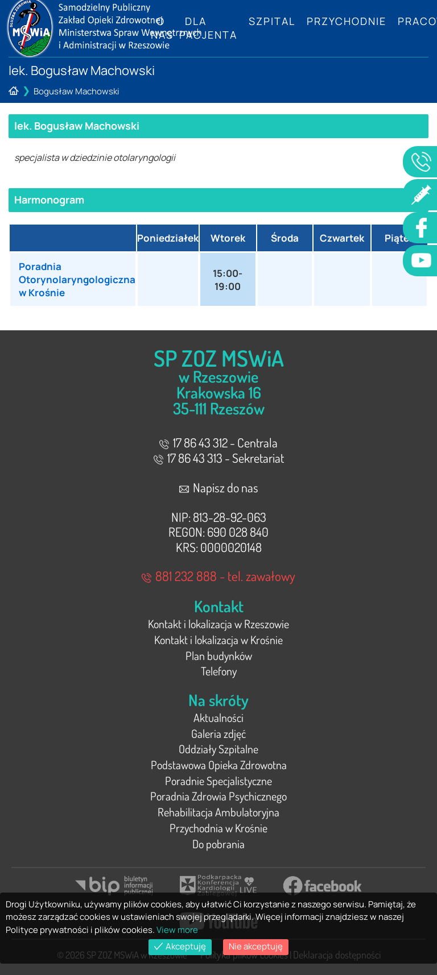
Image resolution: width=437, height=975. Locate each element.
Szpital (272, 21)
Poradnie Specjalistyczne (218, 780)
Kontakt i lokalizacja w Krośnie (218, 639)
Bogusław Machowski (76, 91)
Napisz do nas (218, 487)
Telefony (219, 670)
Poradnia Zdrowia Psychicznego (218, 796)
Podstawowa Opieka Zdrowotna (219, 764)
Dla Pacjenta (208, 28)
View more (177, 930)
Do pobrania (218, 843)
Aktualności (218, 717)
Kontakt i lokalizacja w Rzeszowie (218, 623)
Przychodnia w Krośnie (218, 827)
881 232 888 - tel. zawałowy (218, 575)
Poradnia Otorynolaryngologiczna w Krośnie (77, 279)
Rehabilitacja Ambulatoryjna (218, 811)
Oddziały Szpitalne (218, 748)
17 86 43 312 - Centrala (218, 442)
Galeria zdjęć (218, 733)
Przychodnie (346, 21)
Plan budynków (218, 655)
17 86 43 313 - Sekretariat (219, 458)
